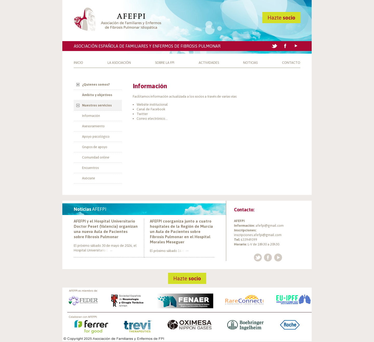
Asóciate (88, 178)
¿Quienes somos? (96, 84)
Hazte (281, 18)
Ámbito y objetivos (97, 95)
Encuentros (90, 168)
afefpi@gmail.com (270, 225)
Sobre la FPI (164, 63)
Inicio (78, 63)
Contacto (291, 63)
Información (91, 116)
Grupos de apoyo (94, 147)
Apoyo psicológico (96, 136)
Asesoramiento (93, 126)
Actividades (209, 63)
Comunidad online (95, 157)
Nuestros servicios (97, 105)
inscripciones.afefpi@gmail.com (258, 235)
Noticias (250, 63)
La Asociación (119, 63)
